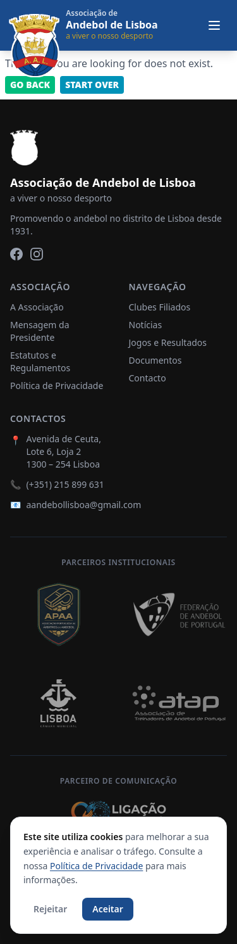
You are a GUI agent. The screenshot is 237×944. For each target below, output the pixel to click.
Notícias (145, 325)
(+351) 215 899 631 (65, 484)
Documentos (155, 360)
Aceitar (107, 909)
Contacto (147, 378)
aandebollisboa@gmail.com (83, 505)
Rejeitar (50, 909)
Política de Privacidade (56, 386)
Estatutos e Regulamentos (40, 361)
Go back (30, 85)
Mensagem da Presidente (40, 331)
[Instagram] (36, 254)
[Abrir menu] (214, 25)
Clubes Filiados (160, 307)
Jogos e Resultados (168, 342)
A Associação (37, 307)
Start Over (92, 85)
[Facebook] (16, 254)
